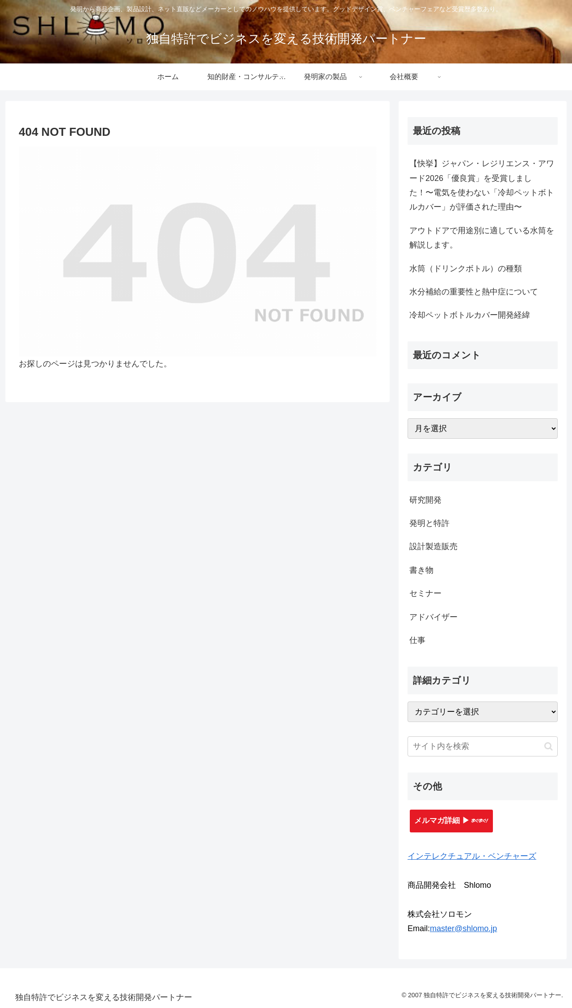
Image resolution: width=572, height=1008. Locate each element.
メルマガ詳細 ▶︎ (451, 820)
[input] (483, 746)
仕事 (417, 640)
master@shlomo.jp (463, 928)
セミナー (425, 593)
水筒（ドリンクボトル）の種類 (465, 268)
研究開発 (425, 500)
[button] (548, 746)
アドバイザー (433, 617)
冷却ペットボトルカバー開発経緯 (469, 315)
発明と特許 (429, 523)
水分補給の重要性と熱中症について (473, 291)
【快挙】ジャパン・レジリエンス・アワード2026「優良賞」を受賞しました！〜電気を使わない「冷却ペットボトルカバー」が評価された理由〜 (481, 185)
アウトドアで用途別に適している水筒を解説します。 (481, 237)
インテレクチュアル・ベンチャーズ (472, 856)
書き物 (421, 570)
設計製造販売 (433, 546)
